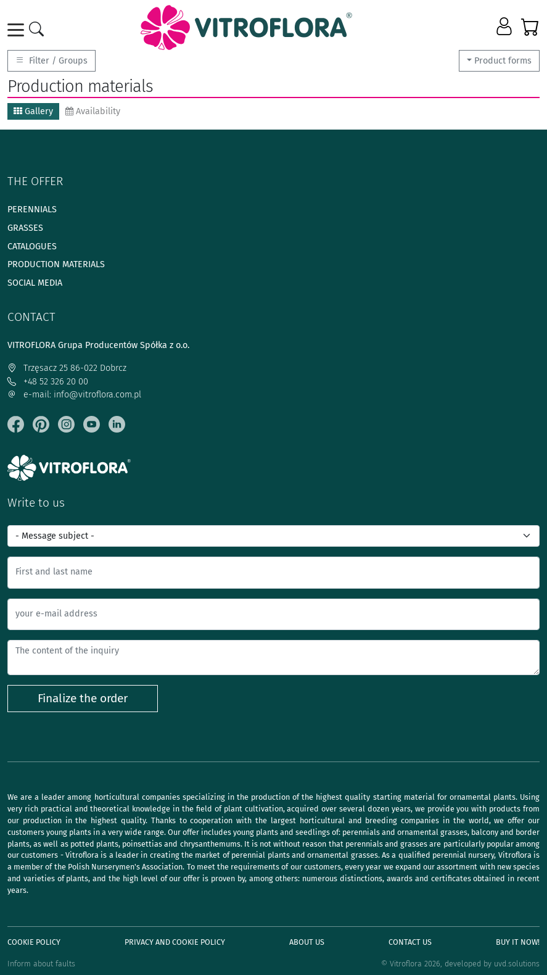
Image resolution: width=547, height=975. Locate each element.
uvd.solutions (517, 963)
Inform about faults (41, 963)
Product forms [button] (503, 61)
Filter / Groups (51, 61)
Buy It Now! (518, 942)
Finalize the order (83, 698)
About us (306, 942)
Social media (34, 283)
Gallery (33, 111)
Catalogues (32, 246)
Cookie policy (33, 942)
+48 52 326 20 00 (47, 381)
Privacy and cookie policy (175, 942)
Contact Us (410, 942)
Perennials (32, 209)
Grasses (25, 228)
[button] (505, 27)
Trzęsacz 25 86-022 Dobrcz (66, 368)
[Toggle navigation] (17, 30)
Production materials (56, 264)
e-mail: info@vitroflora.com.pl (74, 394)
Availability (92, 111)
